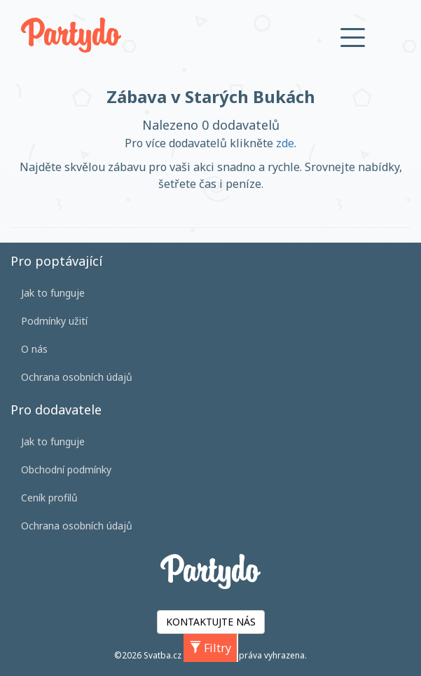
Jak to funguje (53, 292)
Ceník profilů (49, 497)
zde (285, 143)
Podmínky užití (54, 320)
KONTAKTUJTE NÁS (211, 621)
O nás (34, 349)
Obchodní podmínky (66, 469)
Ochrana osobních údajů (76, 377)
